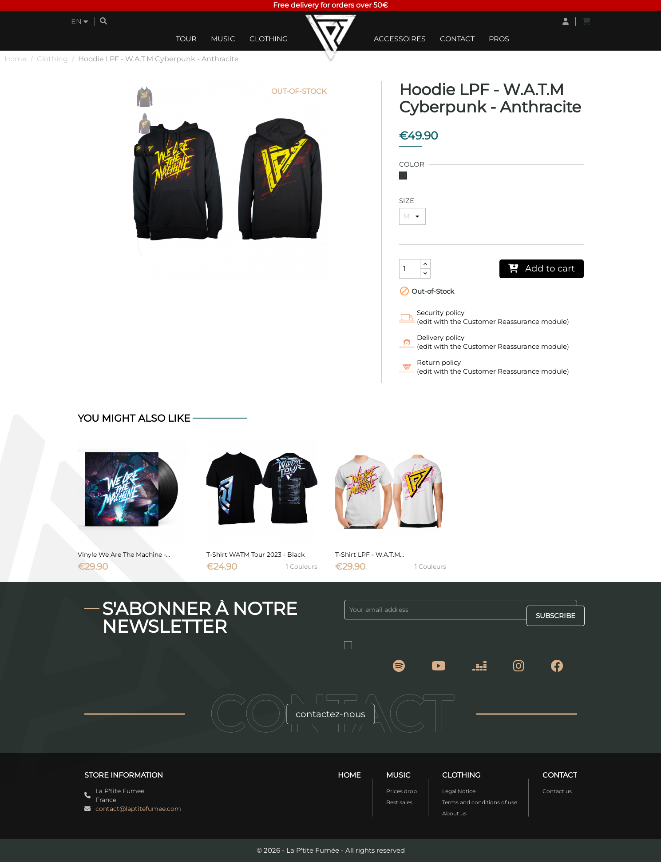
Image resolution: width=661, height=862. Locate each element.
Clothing (268, 39)
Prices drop (401, 791)
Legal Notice (458, 791)
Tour (186, 39)
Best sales (399, 802)
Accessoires (400, 39)
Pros (499, 39)
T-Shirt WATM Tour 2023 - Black (255, 555)
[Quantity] (409, 269)
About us (454, 813)
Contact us (557, 791)
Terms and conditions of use (479, 802)
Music (223, 39)
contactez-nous (330, 714)
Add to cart (541, 268)
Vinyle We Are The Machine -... (124, 555)
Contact (457, 39)
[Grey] (405, 178)
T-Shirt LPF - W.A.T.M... (369, 555)
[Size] (412, 216)
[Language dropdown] (79, 21)
